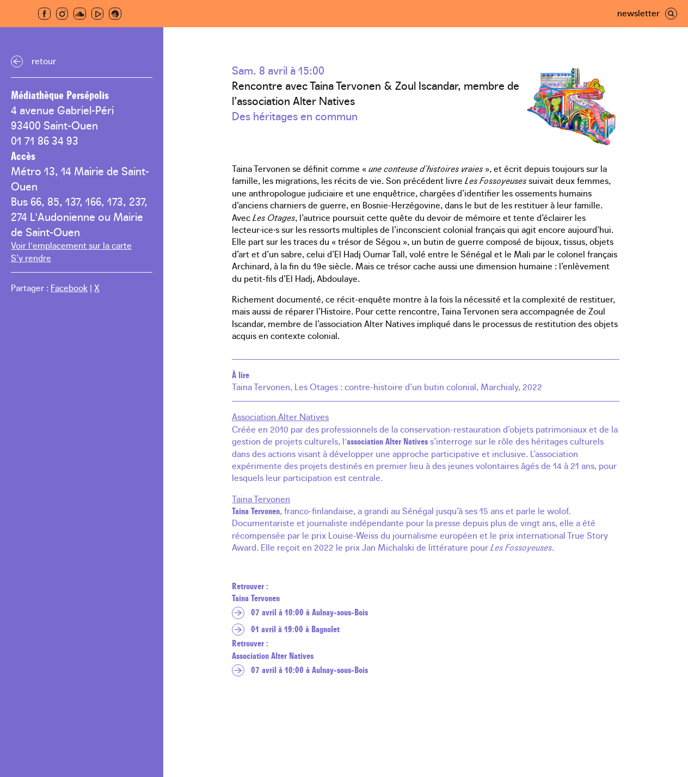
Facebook (69, 287)
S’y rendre (31, 257)
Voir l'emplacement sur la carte (71, 245)
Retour (44, 60)
